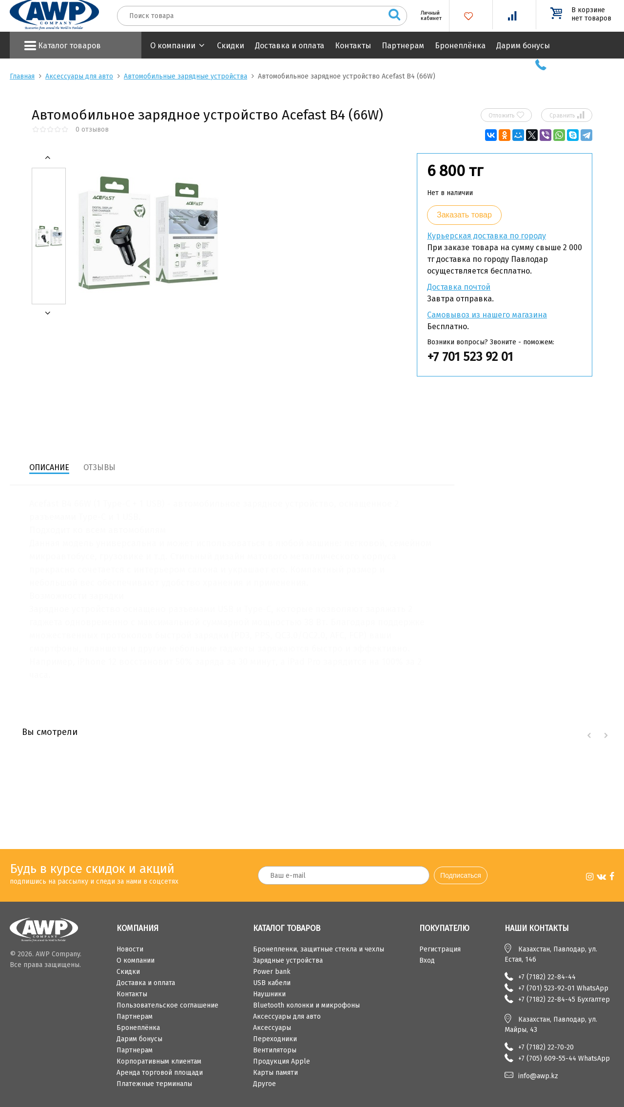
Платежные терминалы (154, 1084)
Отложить (506, 115)
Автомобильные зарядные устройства (185, 76)
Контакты (353, 45)
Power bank (272, 972)
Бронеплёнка (460, 45)
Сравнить (567, 115)
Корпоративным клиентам (159, 1061)
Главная (22, 76)
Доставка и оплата (289, 45)
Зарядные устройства (288, 960)
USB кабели (272, 983)
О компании (172, 45)
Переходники (275, 1039)
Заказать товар (464, 215)
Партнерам (403, 45)
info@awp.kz (538, 1076)
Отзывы (99, 467)
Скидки (230, 45)
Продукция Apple (281, 1061)
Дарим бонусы (523, 45)
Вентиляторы (274, 1050)
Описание (49, 467)
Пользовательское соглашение (167, 1005)
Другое (264, 1084)
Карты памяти (275, 1072)
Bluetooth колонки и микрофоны (306, 1005)
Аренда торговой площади (160, 1072)
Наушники (269, 994)
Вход (427, 960)
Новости (130, 949)
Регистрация (440, 949)
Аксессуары (272, 1028)
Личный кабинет (427, 15)
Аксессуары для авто (79, 76)
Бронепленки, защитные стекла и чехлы (318, 949)
